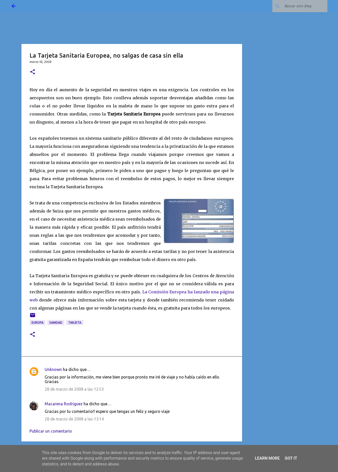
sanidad (55, 322)
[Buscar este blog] (300, 6)
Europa (37, 322)
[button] (33, 72)
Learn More (267, 458)
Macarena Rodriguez (64, 404)
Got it (291, 458)
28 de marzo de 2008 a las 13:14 (74, 419)
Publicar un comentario (51, 431)
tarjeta (74, 322)
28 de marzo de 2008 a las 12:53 (74, 389)
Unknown (53, 369)
